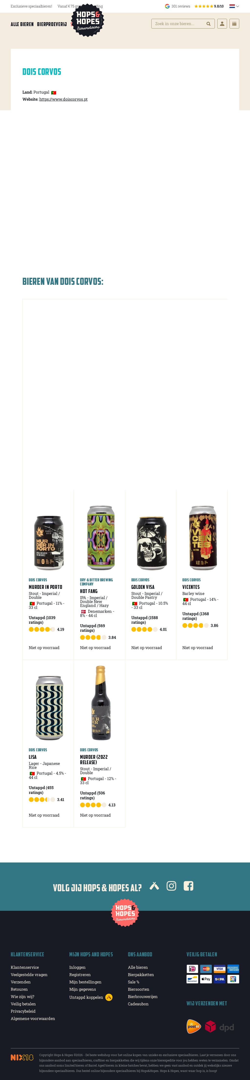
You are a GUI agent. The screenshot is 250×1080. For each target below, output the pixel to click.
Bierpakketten (141, 973)
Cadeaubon (138, 1002)
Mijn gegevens (82, 988)
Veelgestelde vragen (29, 973)
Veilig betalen (23, 1002)
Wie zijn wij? (22, 995)
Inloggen (77, 966)
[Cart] (234, 24)
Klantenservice (25, 966)
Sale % (77, 24)
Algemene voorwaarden (33, 1017)
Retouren (19, 988)
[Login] (222, 24)
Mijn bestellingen (85, 980)
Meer (96, 24)
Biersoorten (138, 988)
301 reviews (194, 6)
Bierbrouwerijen (143, 995)
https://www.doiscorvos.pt (63, 97)
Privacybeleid (23, 1009)
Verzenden (21, 980)
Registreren (80, 973)
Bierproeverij (52, 24)
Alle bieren (22, 24)
